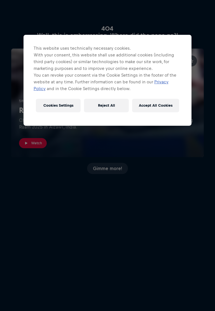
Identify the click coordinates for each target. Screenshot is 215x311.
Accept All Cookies (155, 105)
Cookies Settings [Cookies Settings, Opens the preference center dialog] (58, 105)
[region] (107, 80)
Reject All (106, 105)
